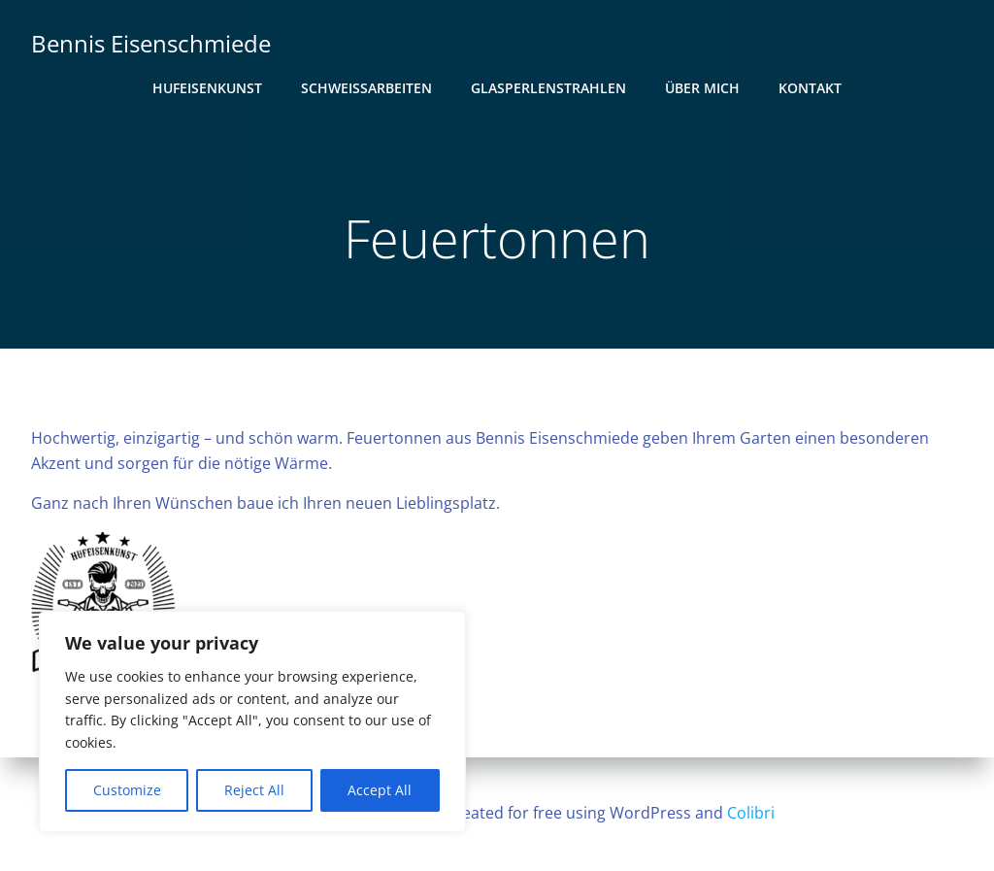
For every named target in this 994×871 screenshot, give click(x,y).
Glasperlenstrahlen (548, 88)
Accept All (380, 790)
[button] (105, 606)
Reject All (254, 790)
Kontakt (810, 88)
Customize (127, 790)
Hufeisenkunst (207, 88)
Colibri (751, 812)
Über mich (702, 88)
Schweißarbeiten (366, 88)
